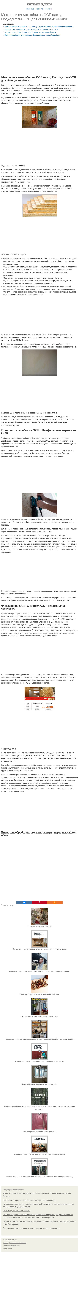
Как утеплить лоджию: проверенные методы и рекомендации (29, 1200)
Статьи (49, 9)
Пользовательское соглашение (17, 1243)
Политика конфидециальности (11, 1245)
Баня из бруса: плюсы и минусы (16, 1211)
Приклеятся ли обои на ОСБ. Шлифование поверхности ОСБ (31, 30)
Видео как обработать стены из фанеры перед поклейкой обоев (32, 35)
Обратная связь (7, 1248)
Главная (30, 9)
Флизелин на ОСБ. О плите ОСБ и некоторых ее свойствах (30, 32)
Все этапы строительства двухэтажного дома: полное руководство (31, 1228)
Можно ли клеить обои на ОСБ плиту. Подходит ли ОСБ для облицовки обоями (39, 27)
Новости (39, 9)
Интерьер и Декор (39, 4)
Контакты (5, 1243)
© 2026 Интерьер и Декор (10, 1239)
